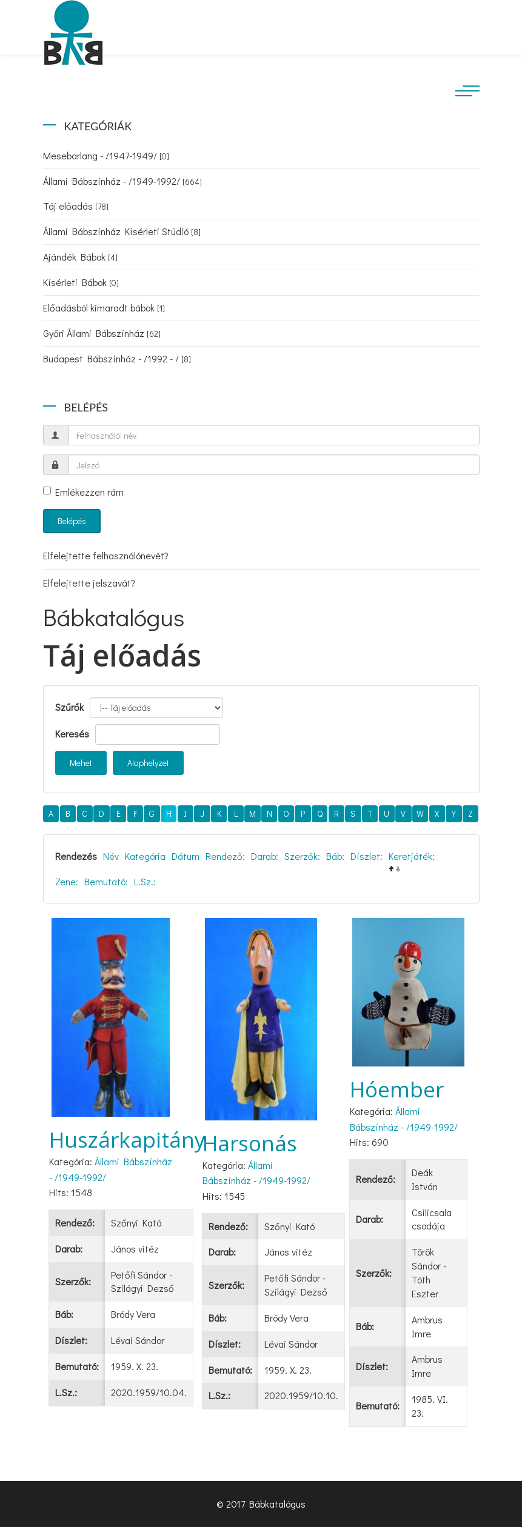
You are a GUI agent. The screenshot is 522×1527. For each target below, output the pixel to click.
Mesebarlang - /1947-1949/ (106, 155)
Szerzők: (302, 856)
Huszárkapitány (127, 1139)
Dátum (185, 856)
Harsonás (249, 1143)
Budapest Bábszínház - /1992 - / (117, 358)
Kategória (145, 856)
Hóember (397, 1089)
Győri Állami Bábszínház (102, 333)
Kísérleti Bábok (81, 282)
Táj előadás (76, 205)
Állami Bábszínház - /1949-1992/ (122, 181)
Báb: (335, 856)
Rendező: (225, 856)
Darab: (264, 856)
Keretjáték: (412, 856)
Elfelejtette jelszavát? (89, 582)
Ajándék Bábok (80, 256)
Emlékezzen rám (83, 491)
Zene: (66, 881)
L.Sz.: (145, 881)
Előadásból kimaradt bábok (104, 307)
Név (111, 856)
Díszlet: (366, 856)
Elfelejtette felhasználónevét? (106, 555)
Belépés (72, 521)
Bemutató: (106, 881)
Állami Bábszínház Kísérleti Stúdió (122, 231)
